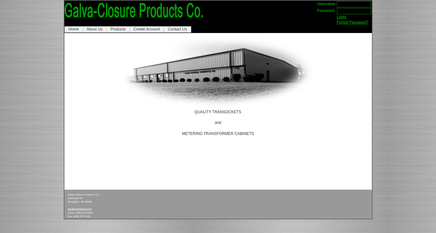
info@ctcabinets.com (80, 208)
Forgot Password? (352, 22)
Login (341, 17)
